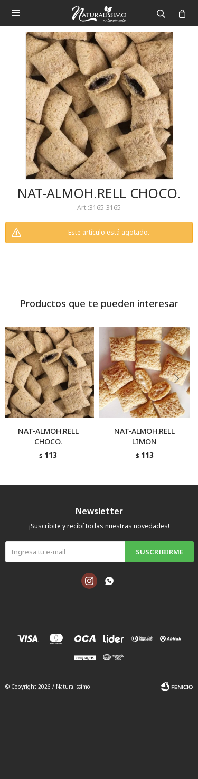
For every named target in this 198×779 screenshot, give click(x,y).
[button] (180, 400)
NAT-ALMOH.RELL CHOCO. (48, 436)
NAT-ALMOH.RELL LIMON (144, 436)
